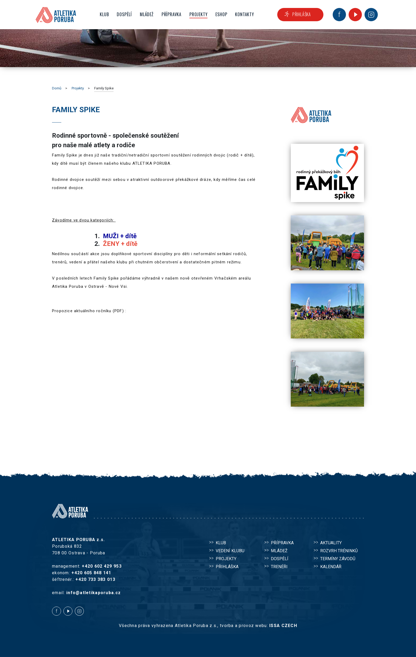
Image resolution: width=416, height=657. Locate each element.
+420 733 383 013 (95, 579)
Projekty (78, 88)
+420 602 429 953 (102, 566)
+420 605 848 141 (91, 572)
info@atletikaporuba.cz (93, 592)
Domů (56, 88)
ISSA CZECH (283, 625)
